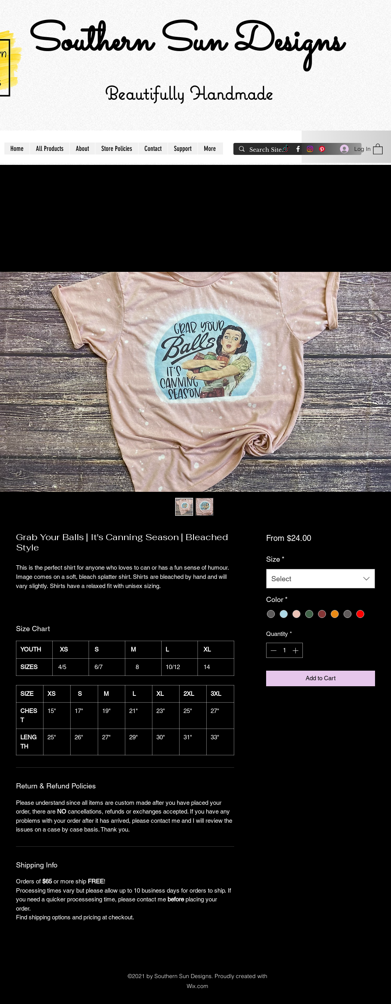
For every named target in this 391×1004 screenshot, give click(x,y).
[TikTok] (286, 149)
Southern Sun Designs (185, 42)
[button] (378, 148)
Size (275, 559)
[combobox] (320, 579)
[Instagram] (310, 149)
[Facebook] (298, 149)
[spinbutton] (284, 650)
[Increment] (296, 650)
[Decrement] (272, 650)
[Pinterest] (322, 149)
